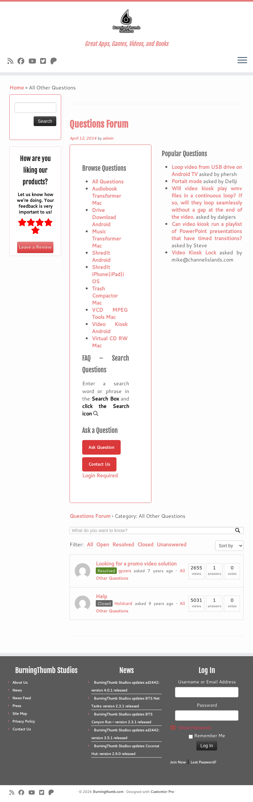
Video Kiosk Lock (193, 252)
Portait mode (186, 181)
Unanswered (171, 544)
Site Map (19, 713)
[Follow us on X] (45, 61)
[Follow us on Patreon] (55, 61)
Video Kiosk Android (109, 327)
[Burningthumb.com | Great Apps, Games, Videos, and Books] (126, 21)
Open (102, 544)
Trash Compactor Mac (105, 295)
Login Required (100, 475)
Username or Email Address (207, 682)
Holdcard (123, 603)
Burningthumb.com (108, 791)
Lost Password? (203, 762)
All (90, 544)
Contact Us (99, 464)
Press (16, 705)
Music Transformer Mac (106, 238)
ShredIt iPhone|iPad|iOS (108, 274)
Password (207, 705)
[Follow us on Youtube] (34, 61)
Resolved (123, 544)
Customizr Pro (162, 791)
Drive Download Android (104, 217)
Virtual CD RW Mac (109, 341)
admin (108, 138)
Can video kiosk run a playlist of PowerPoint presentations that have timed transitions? (206, 231)
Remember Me (207, 735)
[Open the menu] (242, 60)
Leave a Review (35, 247)
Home (16, 87)
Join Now (178, 762)
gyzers (124, 571)
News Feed (21, 698)
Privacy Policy (23, 721)
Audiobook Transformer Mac (106, 195)
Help (101, 596)
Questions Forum (99, 124)
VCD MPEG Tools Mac (109, 313)
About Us (20, 682)
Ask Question (101, 447)
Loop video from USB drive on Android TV (206, 170)
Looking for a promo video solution (136, 563)
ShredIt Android (101, 256)
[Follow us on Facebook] (22, 61)
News (17, 690)
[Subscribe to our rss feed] (12, 61)
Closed (145, 544)
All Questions (108, 181)
